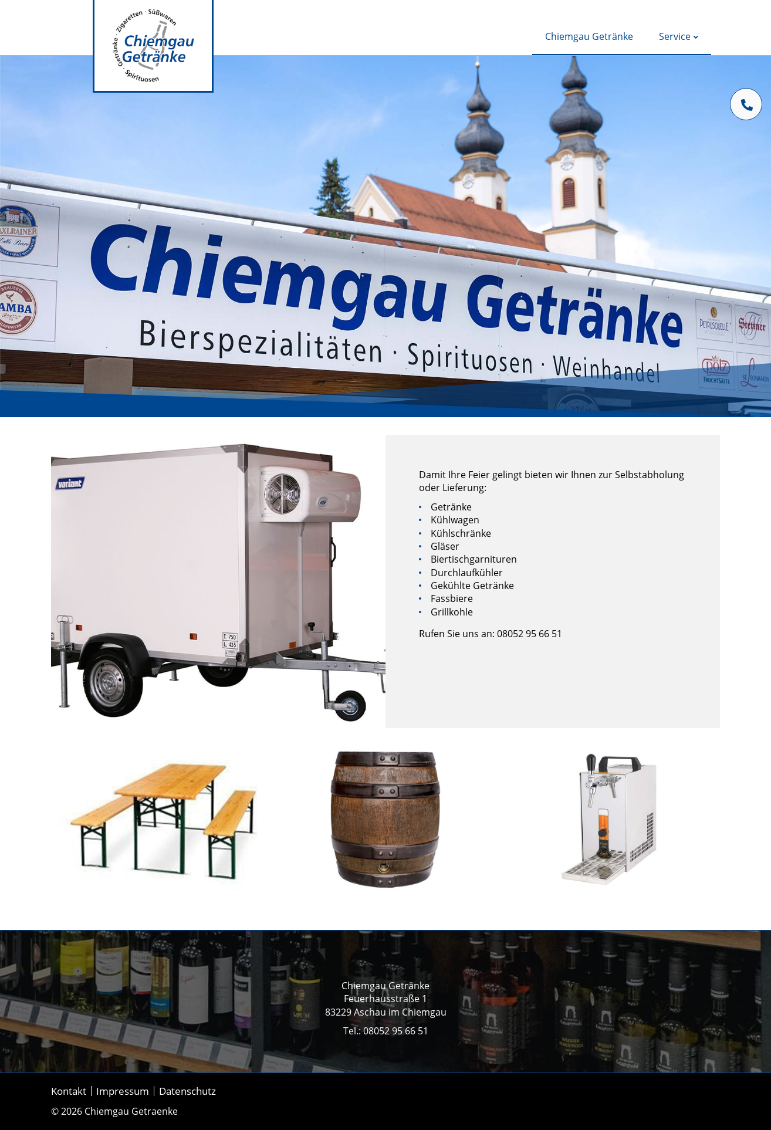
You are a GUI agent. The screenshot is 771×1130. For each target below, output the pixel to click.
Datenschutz (187, 1091)
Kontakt (68, 1091)
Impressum (122, 1091)
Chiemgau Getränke (589, 36)
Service (678, 36)
